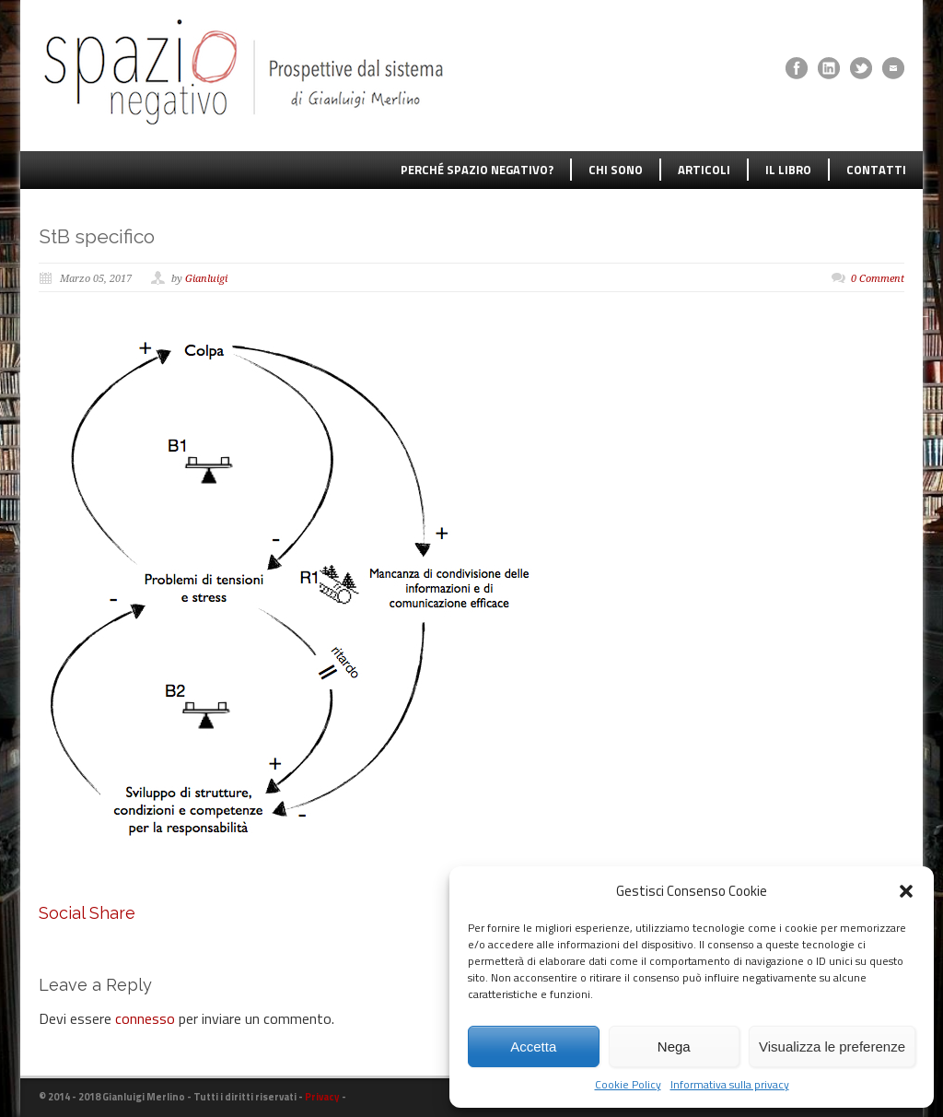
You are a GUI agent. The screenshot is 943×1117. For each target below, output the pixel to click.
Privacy (322, 1096)
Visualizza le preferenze (832, 1046)
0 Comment (877, 279)
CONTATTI (876, 169)
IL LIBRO (788, 169)
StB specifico (97, 236)
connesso (145, 1018)
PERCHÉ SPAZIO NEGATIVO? (477, 169)
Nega (674, 1046)
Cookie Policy (628, 1084)
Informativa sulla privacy (729, 1084)
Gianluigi (206, 279)
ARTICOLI (704, 169)
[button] (906, 891)
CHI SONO (615, 169)
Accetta (533, 1046)
